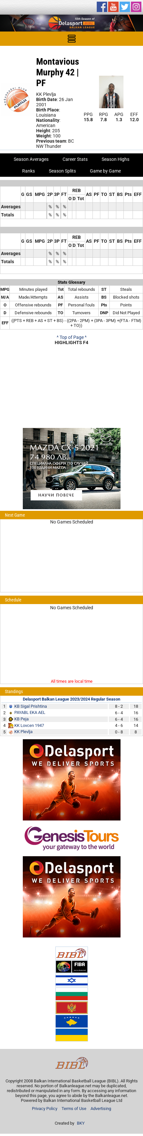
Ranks (28, 171)
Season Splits (62, 171)
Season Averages (31, 159)
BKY (81, 1123)
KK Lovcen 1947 (29, 725)
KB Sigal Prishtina (30, 706)
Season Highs (115, 159)
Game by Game (105, 171)
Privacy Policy (44, 1108)
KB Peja (21, 718)
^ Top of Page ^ (72, 337)
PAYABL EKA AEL (29, 712)
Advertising (101, 1108)
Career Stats (75, 159)
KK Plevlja (23, 731)
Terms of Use (74, 1108)
